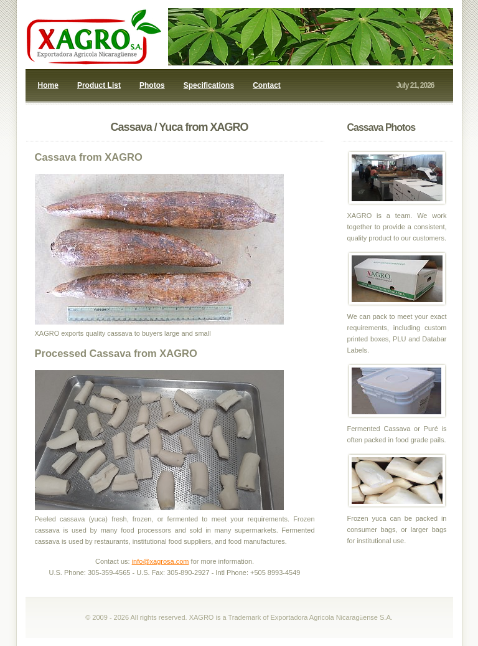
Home (48, 85)
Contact (267, 85)
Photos (152, 85)
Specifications (209, 85)
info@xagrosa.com (160, 561)
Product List (99, 85)
